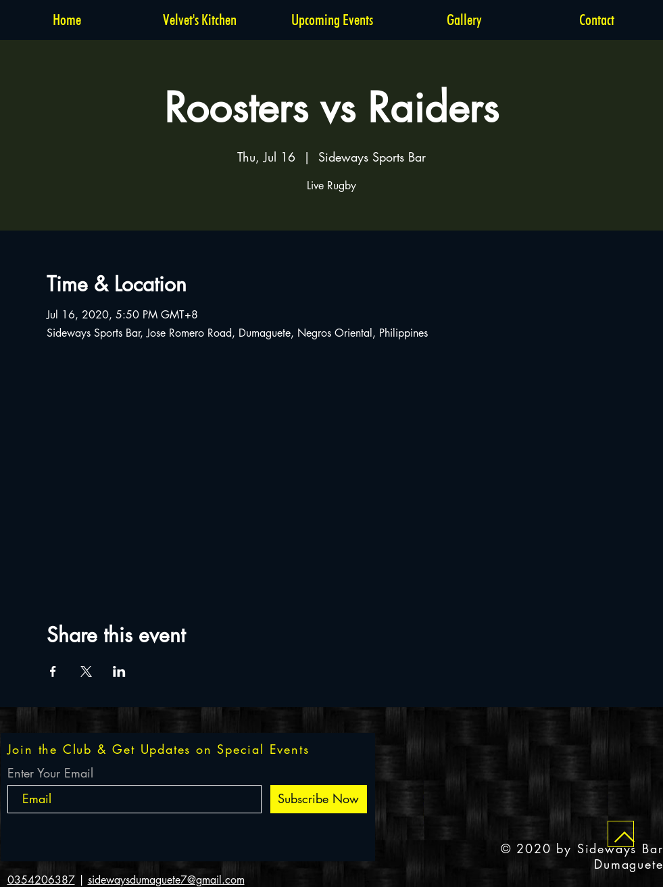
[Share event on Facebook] (53, 671)
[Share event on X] (86, 671)
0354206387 (41, 880)
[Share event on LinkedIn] (119, 671)
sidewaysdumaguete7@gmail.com (166, 880)
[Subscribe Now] (318, 799)
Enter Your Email (50, 773)
